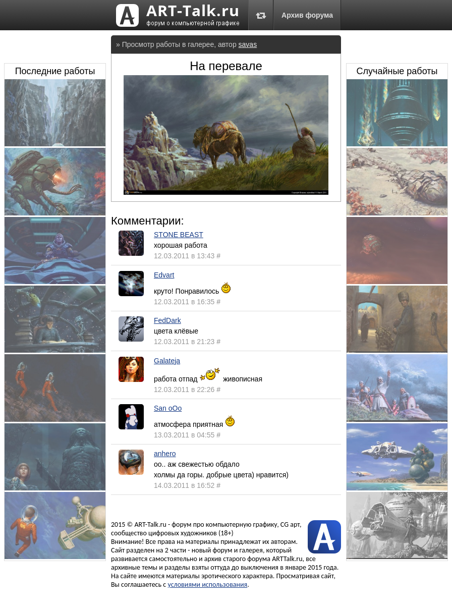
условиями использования (207, 584)
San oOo (168, 408)
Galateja (167, 361)
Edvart (164, 275)
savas (248, 44)
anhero (165, 454)
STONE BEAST (178, 235)
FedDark (167, 320)
